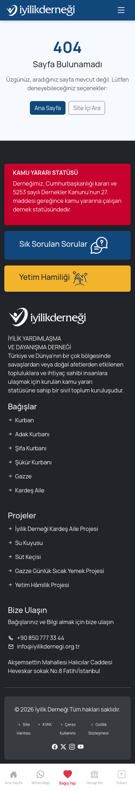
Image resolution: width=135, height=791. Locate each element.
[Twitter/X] (63, 746)
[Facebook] (55, 746)
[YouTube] (81, 746)
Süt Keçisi (28, 557)
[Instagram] (72, 746)
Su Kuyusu (29, 543)
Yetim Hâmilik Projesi (42, 585)
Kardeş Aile (29, 490)
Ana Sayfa (48, 108)
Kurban (24, 420)
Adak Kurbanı (32, 434)
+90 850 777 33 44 (36, 638)
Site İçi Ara (86, 108)
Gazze (23, 476)
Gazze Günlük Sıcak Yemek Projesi (59, 571)
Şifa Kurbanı (30, 448)
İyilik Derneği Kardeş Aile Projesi (56, 529)
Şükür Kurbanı (33, 462)
